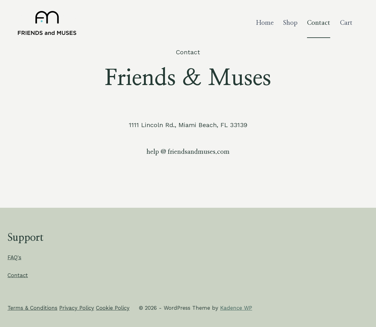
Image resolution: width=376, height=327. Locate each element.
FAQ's (14, 257)
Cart (346, 23)
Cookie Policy (113, 308)
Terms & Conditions (32, 308)
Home (265, 23)
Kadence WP (236, 308)
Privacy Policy (76, 308)
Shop (290, 23)
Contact (318, 23)
